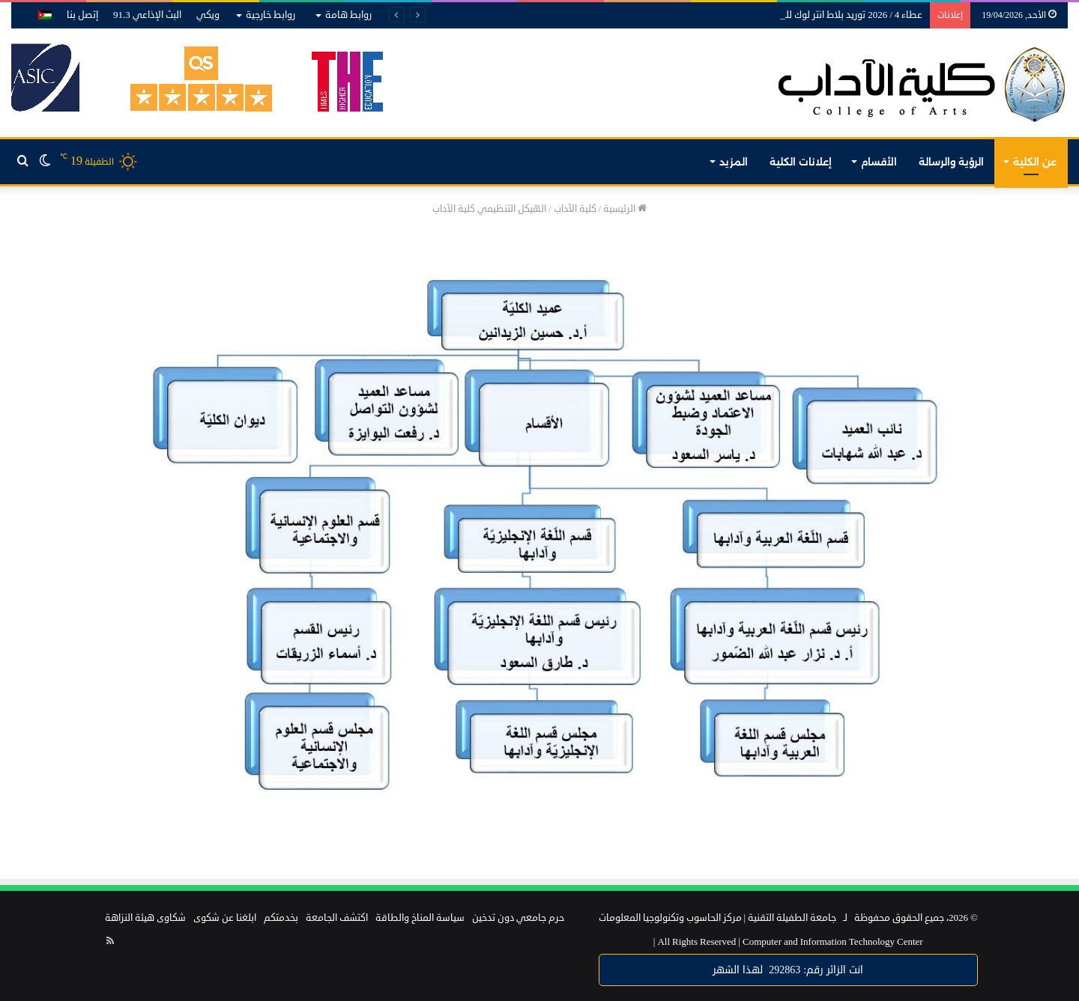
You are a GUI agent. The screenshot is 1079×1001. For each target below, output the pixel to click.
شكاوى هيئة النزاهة (145, 918)
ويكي (208, 15)
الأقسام (879, 162)
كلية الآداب (575, 209)
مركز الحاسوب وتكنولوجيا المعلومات (670, 918)
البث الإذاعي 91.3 (147, 15)
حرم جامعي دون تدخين (518, 918)
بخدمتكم (281, 918)
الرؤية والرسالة (951, 162)
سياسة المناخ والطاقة (420, 918)
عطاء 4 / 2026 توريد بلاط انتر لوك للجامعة (841, 15)
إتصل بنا (82, 15)
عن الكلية (1035, 162)
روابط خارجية (270, 15)
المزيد (733, 162)
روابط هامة (348, 15)
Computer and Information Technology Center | (788, 942)
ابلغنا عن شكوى (224, 918)
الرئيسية (625, 209)
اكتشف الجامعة (337, 918)
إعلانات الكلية (801, 162)
